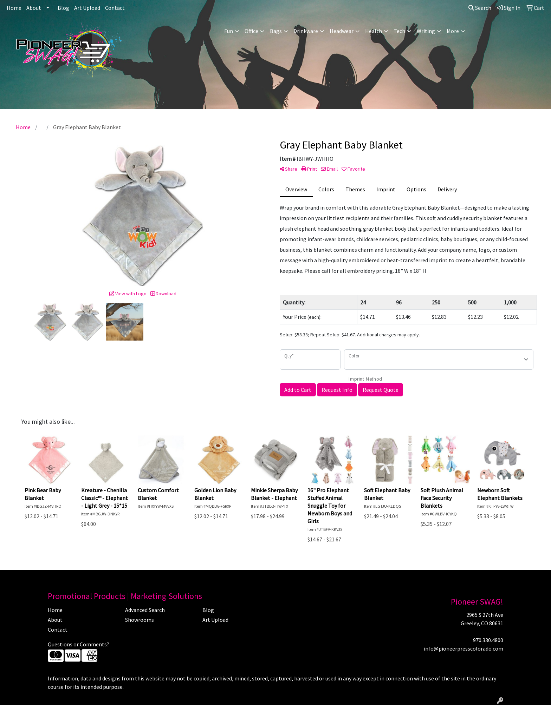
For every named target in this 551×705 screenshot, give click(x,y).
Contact (115, 7)
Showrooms (139, 619)
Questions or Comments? (78, 644)
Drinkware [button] (305, 30)
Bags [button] (276, 30)
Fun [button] (228, 30)
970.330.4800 (488, 640)
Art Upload (87, 7)
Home (14, 7)
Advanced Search (145, 609)
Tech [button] (399, 30)
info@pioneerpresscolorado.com (463, 648)
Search (479, 7)
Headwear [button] (342, 30)
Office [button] (251, 30)
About (33, 7)
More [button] (453, 30)
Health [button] (373, 30)
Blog (63, 7)
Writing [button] (426, 30)
